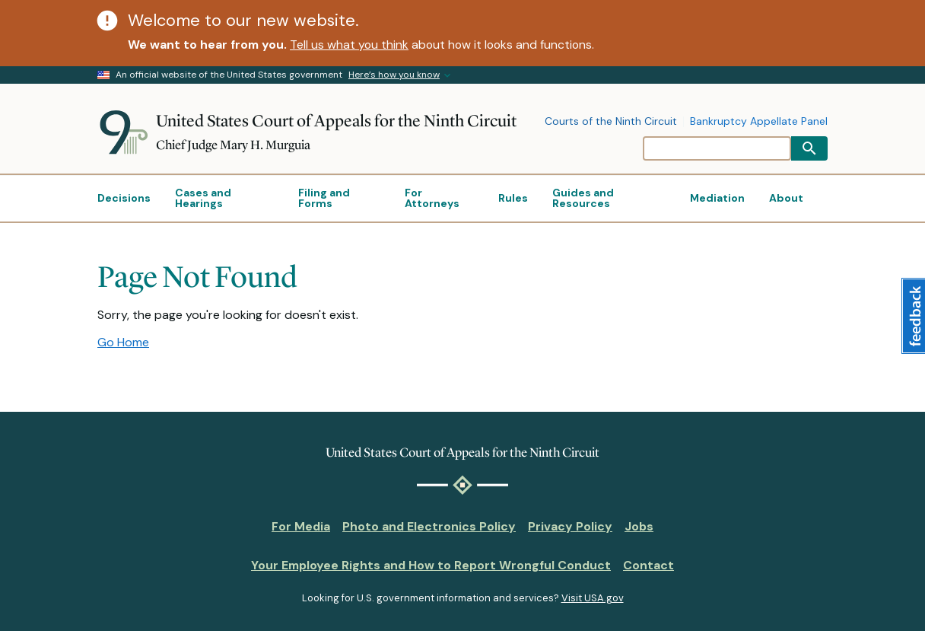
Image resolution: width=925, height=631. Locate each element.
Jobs (639, 526)
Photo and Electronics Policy (429, 526)
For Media (301, 526)
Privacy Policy (570, 526)
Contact (648, 565)
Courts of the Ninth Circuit (611, 121)
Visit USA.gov (592, 597)
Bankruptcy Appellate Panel (759, 121)
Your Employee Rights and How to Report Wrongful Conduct (431, 565)
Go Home (123, 342)
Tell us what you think (349, 45)
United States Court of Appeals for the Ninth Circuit (336, 120)
